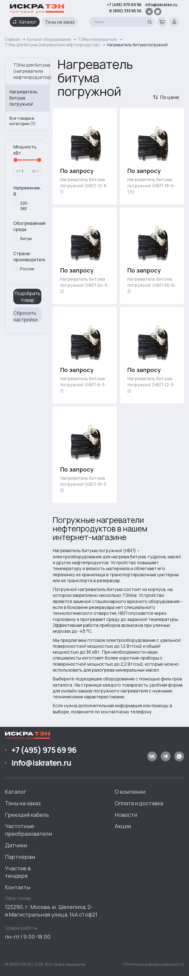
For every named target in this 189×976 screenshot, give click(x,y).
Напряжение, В (27, 191)
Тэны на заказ (60, 22)
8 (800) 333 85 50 (125, 11)
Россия (27, 269)
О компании (130, 791)
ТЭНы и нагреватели (97, 39)
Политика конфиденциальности (154, 964)
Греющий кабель (27, 814)
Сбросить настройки (25, 316)
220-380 (24, 206)
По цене (169, 97)
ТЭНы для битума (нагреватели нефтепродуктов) (52, 44)
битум (26, 238)
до (34, 170)
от (18, 170)
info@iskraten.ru (161, 4)
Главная (12, 39)
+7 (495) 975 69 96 (124, 4)
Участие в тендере (18, 872)
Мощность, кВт (25, 150)
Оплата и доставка (139, 803)
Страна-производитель (27, 256)
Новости (126, 814)
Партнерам (20, 857)
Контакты (17, 887)
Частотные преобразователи (28, 829)
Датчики (16, 845)
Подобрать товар (27, 296)
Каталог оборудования (49, 39)
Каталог (28, 22)
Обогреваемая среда (27, 226)
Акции (123, 826)
